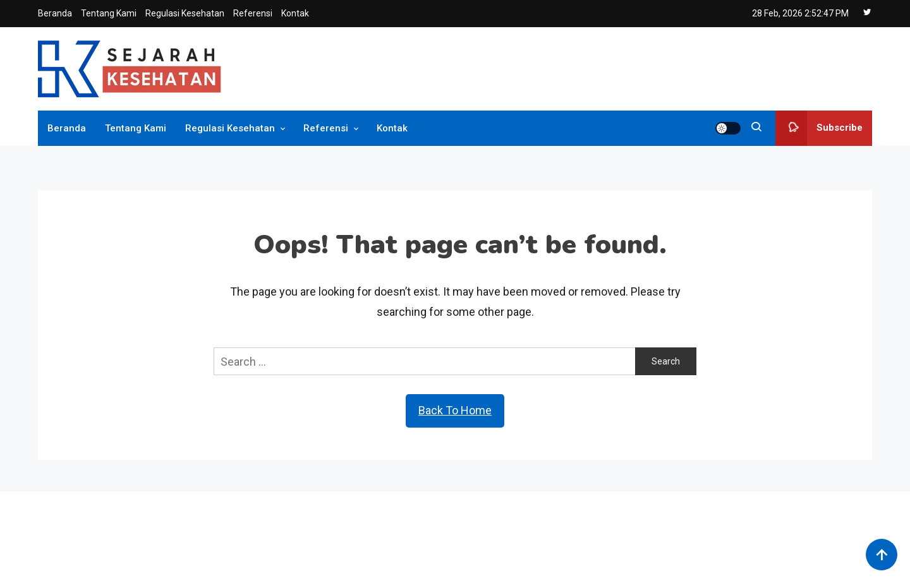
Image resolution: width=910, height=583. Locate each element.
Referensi (252, 13)
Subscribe (819, 128)
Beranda (55, 13)
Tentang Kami (108, 13)
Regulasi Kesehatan (184, 13)
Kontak (295, 13)
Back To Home (455, 410)
